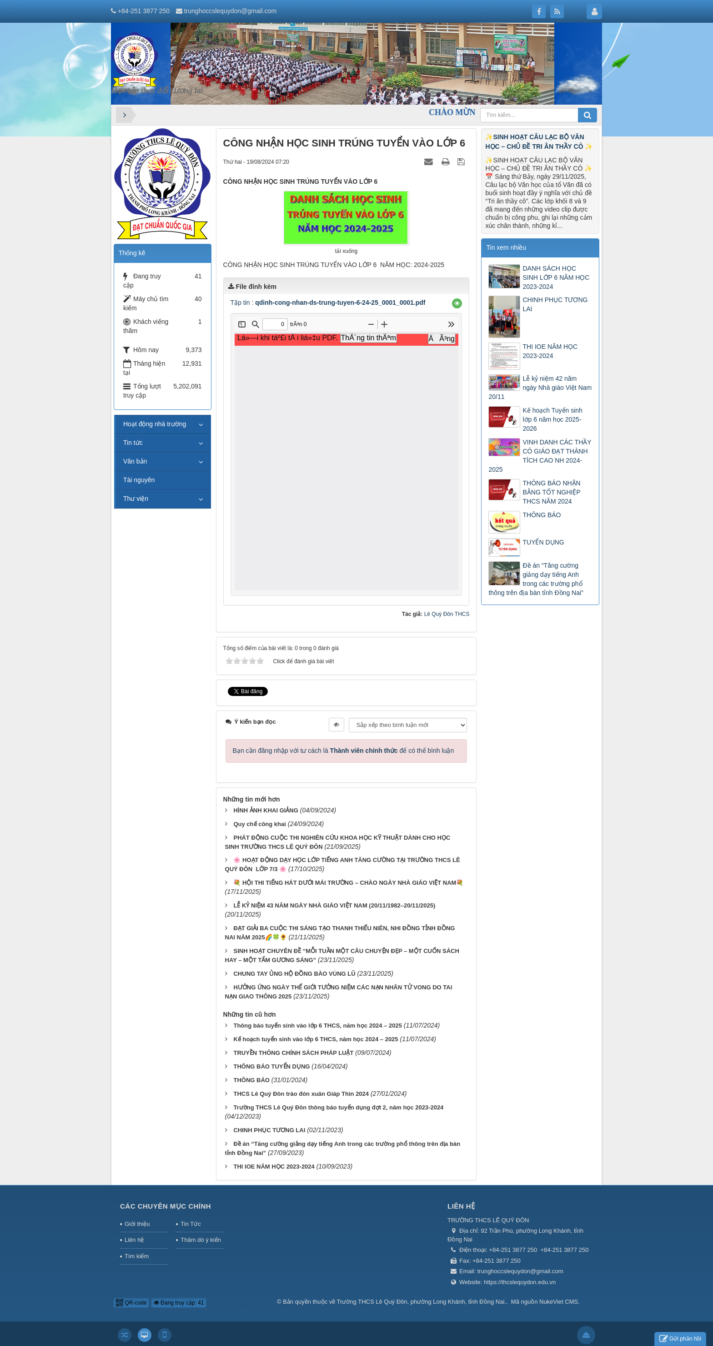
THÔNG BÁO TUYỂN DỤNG (271, 1066)
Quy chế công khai (259, 824)
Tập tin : (328, 302)
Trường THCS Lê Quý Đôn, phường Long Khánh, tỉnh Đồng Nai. (421, 1301)
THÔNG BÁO (251, 1080)
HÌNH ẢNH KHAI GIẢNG (265, 810)
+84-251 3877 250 (144, 11)
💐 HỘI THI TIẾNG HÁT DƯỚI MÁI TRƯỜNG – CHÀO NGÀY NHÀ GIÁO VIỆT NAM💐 (348, 882)
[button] (457, 303)
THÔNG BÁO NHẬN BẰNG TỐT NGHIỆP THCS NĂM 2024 (551, 492)
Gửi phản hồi (680, 1339)
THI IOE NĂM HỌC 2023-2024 (273, 1166)
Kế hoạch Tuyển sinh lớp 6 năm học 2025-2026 (552, 419)
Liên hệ (134, 1239)
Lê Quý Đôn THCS (447, 614)
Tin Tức (191, 1223)
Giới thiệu (137, 1223)
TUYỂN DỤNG (543, 542)
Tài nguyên (139, 480)
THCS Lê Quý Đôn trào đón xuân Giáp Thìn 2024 (301, 1093)
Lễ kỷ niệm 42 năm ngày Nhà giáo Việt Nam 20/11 (540, 387)
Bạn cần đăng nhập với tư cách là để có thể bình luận (343, 750)
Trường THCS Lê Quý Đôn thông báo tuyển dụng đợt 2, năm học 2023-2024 (338, 1107)
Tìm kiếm (137, 1256)
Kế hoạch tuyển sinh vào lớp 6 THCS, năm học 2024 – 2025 (315, 1039)
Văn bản (135, 461)
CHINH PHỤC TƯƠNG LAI (269, 1130)
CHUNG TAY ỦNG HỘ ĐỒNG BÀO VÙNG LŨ (294, 973)
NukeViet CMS (558, 1301)
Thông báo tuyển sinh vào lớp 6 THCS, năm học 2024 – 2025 (317, 1025)
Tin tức (133, 442)
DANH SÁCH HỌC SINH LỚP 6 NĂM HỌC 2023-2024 (555, 277)
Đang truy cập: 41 (179, 1303)
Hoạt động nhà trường (154, 424)
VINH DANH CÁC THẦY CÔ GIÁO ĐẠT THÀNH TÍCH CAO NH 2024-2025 (539, 456)
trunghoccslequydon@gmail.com (230, 11)
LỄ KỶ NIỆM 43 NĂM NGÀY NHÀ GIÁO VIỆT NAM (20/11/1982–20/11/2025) (334, 905)
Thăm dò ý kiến (201, 1239)
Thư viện (135, 498)
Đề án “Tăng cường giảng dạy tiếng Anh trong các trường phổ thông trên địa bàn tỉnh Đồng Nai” (535, 579)
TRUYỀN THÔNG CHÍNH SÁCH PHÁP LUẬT (293, 1052)
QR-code (131, 1303)
